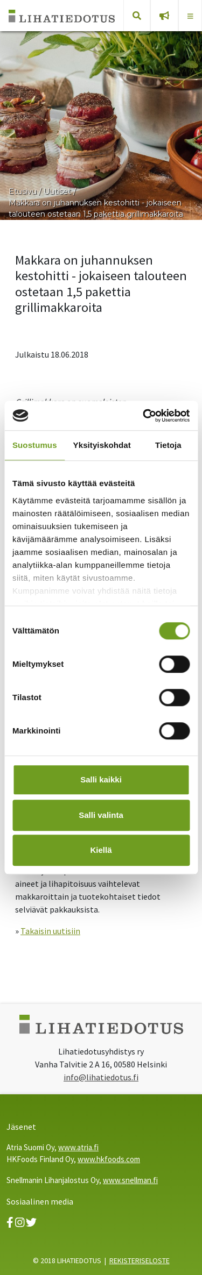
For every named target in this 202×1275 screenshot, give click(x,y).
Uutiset (57, 191)
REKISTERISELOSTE (139, 1260)
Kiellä (101, 849)
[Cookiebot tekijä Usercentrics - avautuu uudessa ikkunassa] (144, 416)
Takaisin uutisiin (50, 930)
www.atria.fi (78, 1147)
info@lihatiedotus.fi (101, 1077)
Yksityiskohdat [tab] (102, 445)
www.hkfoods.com (109, 1159)
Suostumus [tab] (34, 445)
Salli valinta (101, 815)
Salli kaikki (101, 779)
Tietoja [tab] (168, 445)
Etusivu (23, 191)
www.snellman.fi (130, 1180)
